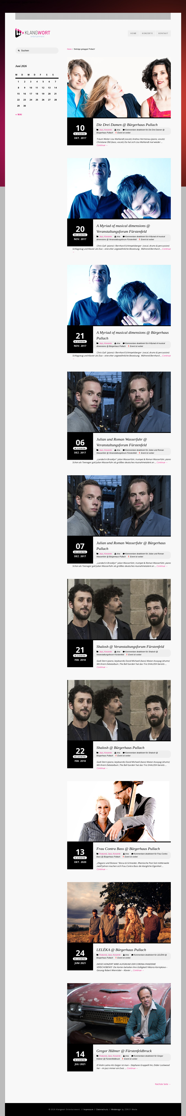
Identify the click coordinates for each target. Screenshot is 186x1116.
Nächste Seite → (163, 1084)
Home (133, 33)
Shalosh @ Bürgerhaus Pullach (121, 747)
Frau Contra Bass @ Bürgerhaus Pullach (128, 849)
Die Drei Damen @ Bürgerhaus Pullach (127, 124)
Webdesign (116, 1109)
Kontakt (163, 33)
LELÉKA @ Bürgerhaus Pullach (121, 950)
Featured (103, 854)
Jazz (101, 130)
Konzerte (147, 33)
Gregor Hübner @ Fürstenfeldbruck (124, 1051)
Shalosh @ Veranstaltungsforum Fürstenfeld (130, 646)
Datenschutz (102, 1109)
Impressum (88, 1109)
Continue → (102, 145)
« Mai (18, 114)
